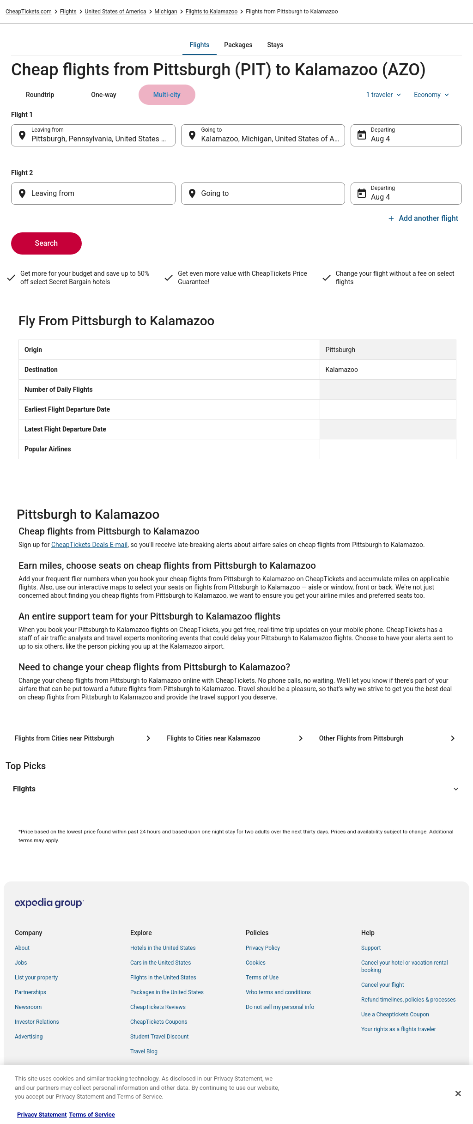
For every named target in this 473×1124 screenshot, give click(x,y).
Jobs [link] (21, 963)
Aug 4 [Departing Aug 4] (380, 138)
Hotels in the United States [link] (163, 948)
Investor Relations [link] (37, 1022)
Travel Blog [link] (144, 1051)
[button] (236, 789)
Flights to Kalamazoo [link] (212, 11)
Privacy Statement (42, 1114)
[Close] (458, 1093)
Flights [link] (68, 11)
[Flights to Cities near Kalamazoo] (236, 738)
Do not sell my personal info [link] (280, 1007)
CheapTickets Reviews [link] (158, 1007)
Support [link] (371, 948)
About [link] (22, 948)
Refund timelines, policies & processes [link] (408, 999)
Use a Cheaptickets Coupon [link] (395, 1014)
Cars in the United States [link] (160, 963)
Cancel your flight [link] (382, 985)
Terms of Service (92, 1114)
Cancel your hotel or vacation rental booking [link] (404, 966)
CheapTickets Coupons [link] (159, 1022)
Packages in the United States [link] (167, 992)
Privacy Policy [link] (263, 948)
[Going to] (263, 193)
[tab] (199, 45)
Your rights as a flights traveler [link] (398, 1029)
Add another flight (423, 218)
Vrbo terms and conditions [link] (278, 992)
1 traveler (384, 95)
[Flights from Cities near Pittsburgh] (84, 738)
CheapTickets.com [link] (29, 11)
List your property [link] (36, 977)
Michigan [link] (166, 11)
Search (46, 243)
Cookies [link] (256, 963)
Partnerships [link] (30, 992)
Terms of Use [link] (262, 977)
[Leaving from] (93, 193)
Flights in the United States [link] (163, 977)
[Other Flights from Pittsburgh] (389, 738)
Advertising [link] (28, 1036)
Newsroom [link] (28, 1007)
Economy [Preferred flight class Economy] (432, 95)
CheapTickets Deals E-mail (89, 544)
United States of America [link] (115, 11)
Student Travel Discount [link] (159, 1036)
